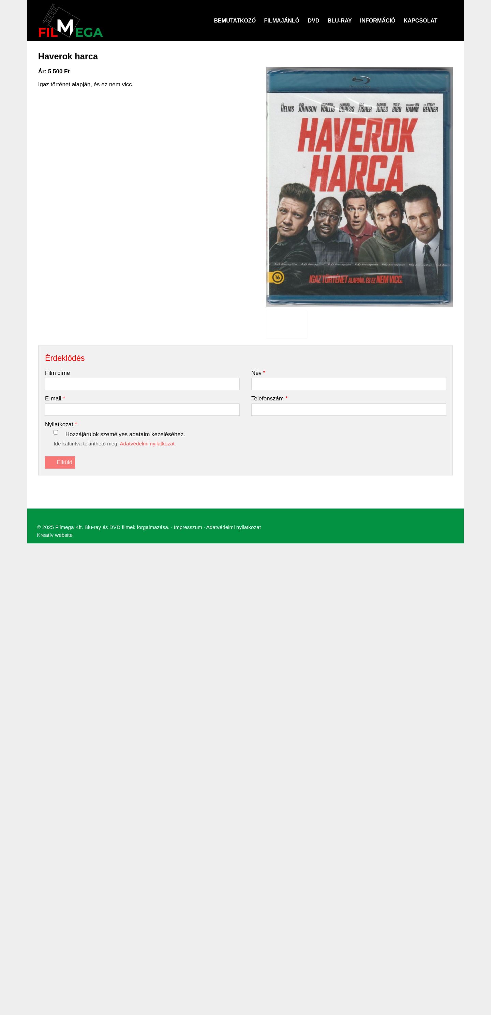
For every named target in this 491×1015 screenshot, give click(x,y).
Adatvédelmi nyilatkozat (189, 379)
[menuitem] (30, 275)
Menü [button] (22, 263)
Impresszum (147, 379)
